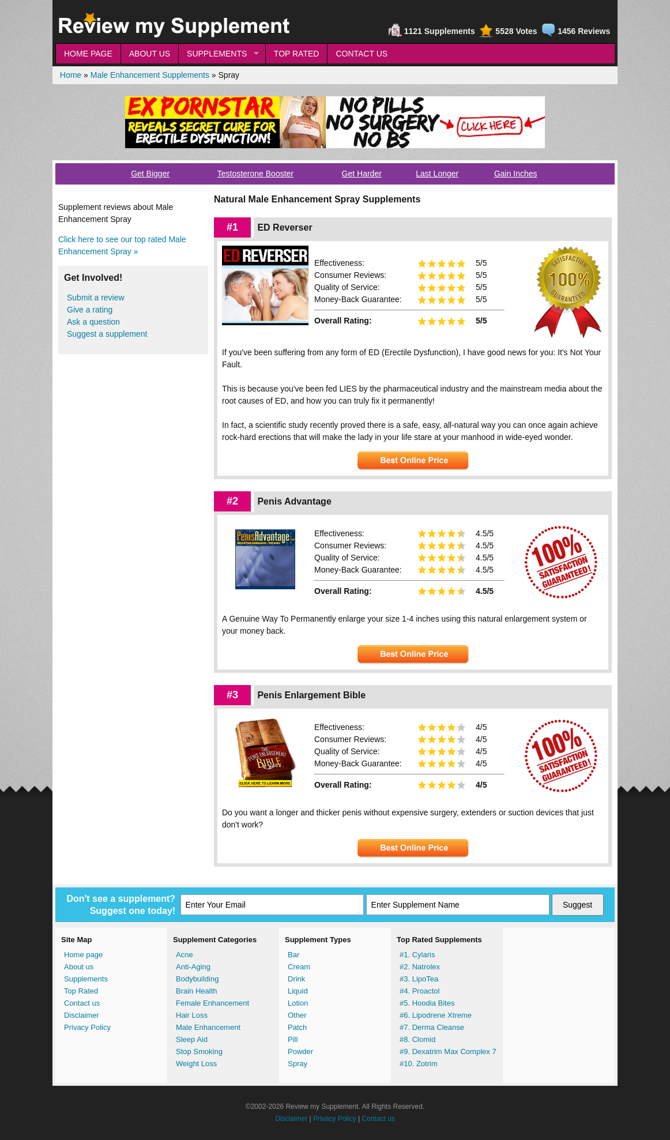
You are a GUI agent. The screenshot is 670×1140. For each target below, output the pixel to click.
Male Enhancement (208, 1027)
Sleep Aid (192, 1039)
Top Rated (81, 991)
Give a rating (89, 309)
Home (70, 75)
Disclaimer (81, 1015)
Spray (297, 1063)
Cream (299, 966)
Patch (297, 1027)
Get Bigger (150, 173)
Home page (83, 954)
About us (78, 966)
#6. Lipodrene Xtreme (436, 1015)
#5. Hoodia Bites (427, 1003)
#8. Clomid (417, 1039)
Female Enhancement (212, 1003)
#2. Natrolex (420, 966)
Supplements (86, 979)
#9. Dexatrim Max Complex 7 (448, 1051)
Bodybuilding (197, 979)
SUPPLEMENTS (218, 54)
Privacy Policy (87, 1027)
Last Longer (437, 173)
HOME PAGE (88, 53)
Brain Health (196, 991)
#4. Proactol (419, 991)
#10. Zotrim (419, 1063)
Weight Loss (196, 1063)
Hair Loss (192, 1015)
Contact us (82, 1003)
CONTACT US (361, 53)
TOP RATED (296, 53)
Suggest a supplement (107, 333)
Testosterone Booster (255, 173)
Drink (296, 979)
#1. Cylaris (417, 954)
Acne (184, 954)
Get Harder (362, 173)
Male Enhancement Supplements (150, 75)
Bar (293, 954)
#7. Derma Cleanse (432, 1027)
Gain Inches (515, 173)
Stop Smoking (199, 1051)
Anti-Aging (193, 966)
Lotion (298, 1003)
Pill (293, 1039)
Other (297, 1015)
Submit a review (96, 297)
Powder (300, 1051)
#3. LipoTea (419, 979)
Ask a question (93, 321)
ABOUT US (149, 53)
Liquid (298, 991)
